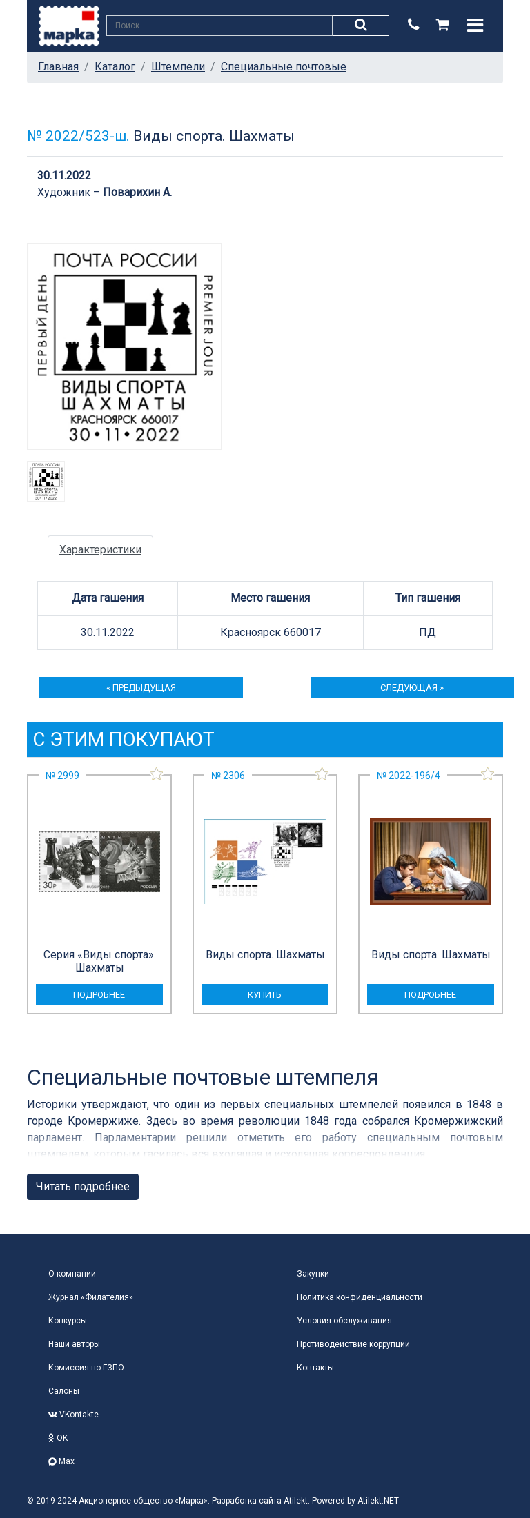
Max (61, 1461)
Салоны (63, 1391)
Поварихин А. (137, 192)
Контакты (315, 1367)
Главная (58, 66)
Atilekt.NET (378, 1501)
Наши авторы (74, 1344)
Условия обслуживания (344, 1320)
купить (265, 994)
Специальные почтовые (283, 66)
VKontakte (73, 1414)
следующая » (412, 687)
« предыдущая (141, 687)
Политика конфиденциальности (359, 1297)
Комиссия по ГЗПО (86, 1367)
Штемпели (178, 66)
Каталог (115, 66)
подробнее (99, 994)
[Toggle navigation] (475, 25)
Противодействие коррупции (353, 1344)
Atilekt (296, 1501)
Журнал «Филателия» (90, 1297)
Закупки (313, 1274)
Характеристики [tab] (100, 549)
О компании (72, 1274)
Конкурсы (67, 1320)
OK (58, 1438)
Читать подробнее (83, 1186)
